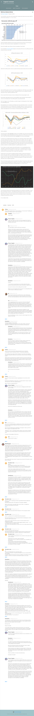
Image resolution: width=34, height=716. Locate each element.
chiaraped (10, 213)
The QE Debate (25, 8)
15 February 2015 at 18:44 (18, 534)
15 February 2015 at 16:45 (16, 265)
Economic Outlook (10, 48)
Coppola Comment (8, 1)
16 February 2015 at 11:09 (13, 293)
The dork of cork (11, 462)
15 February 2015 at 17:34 (15, 514)
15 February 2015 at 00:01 (12, 376)
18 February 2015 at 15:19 (16, 638)
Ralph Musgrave (8, 443)
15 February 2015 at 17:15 (15, 499)
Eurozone (9, 205)
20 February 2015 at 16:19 (13, 300)
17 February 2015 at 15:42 (18, 632)
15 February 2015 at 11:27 (11, 422)
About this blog (16, 8)
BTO (6, 422)
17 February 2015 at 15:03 (17, 475)
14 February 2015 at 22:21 (16, 213)
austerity (4, 205)
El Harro (6, 209)
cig (8, 225)
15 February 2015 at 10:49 (18, 385)
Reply (6, 319)
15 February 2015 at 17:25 (16, 339)
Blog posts (8, 8)
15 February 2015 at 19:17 (18, 462)
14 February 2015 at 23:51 (13, 321)
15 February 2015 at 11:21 (16, 410)
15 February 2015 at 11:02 (18, 243)
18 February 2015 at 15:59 (18, 658)
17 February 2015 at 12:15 (13, 618)
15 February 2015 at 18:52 (16, 280)
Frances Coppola (11, 218)
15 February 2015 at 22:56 (13, 559)
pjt (8, 293)
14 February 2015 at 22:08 (12, 209)
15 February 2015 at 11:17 (16, 326)
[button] (32, 12)
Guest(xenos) (10, 475)
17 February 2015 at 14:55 (17, 582)
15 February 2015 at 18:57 (15, 549)
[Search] (32, 2)
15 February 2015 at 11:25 (16, 362)
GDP (13, 205)
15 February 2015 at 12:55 (15, 443)
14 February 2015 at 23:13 (18, 218)
